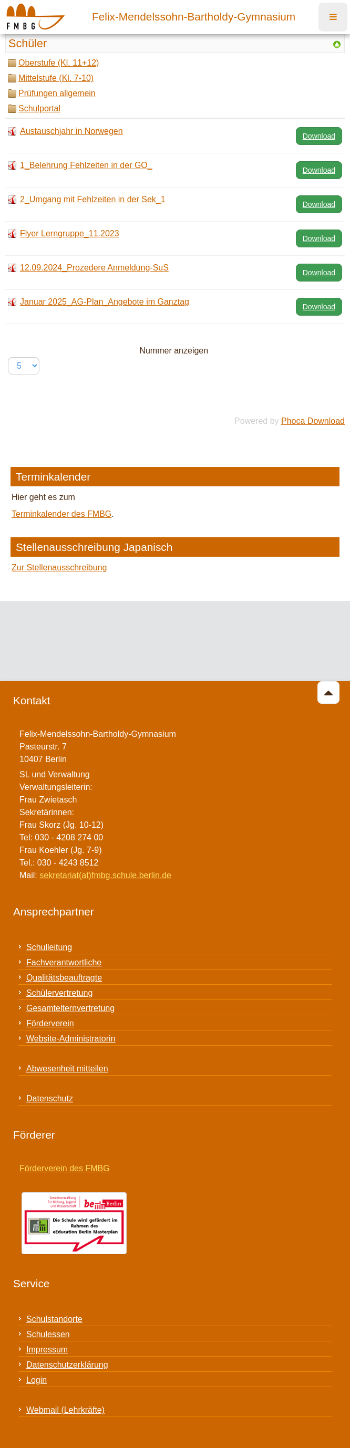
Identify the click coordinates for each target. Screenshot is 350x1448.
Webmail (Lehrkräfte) (65, 1409)
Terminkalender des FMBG (61, 513)
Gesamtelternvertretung (70, 1008)
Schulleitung (49, 947)
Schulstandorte (54, 1319)
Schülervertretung (59, 992)
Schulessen (48, 1334)
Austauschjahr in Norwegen (71, 131)
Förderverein (50, 1023)
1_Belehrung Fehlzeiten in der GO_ (86, 165)
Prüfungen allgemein (57, 93)
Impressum (47, 1349)
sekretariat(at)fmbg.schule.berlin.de (105, 875)
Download (319, 136)
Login (36, 1380)
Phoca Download (313, 420)
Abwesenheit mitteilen (67, 1068)
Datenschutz (49, 1098)
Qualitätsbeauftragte (64, 977)
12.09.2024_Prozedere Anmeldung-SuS (94, 267)
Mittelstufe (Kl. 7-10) (56, 78)
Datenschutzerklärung (67, 1364)
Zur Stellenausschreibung (59, 567)
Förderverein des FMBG (64, 1168)
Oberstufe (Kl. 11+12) (58, 62)
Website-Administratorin (71, 1038)
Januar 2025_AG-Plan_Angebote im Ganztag (104, 301)
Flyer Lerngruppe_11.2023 (69, 233)
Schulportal (39, 108)
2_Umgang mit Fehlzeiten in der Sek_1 (93, 199)
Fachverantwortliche (63, 962)
